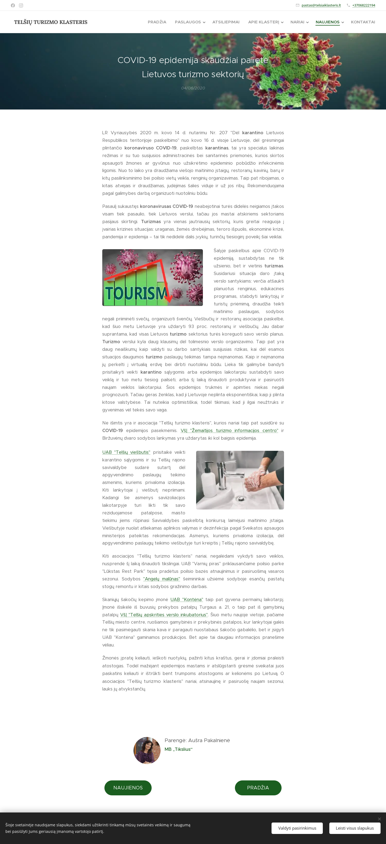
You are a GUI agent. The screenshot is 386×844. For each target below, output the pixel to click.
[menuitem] (158, 22)
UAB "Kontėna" (186, 599)
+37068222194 (363, 5)
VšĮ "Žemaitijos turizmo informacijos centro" (229, 430)
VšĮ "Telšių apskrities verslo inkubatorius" (164, 614)
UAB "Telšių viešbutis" (126, 452)
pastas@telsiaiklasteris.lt (321, 5)
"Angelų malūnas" (161, 579)
